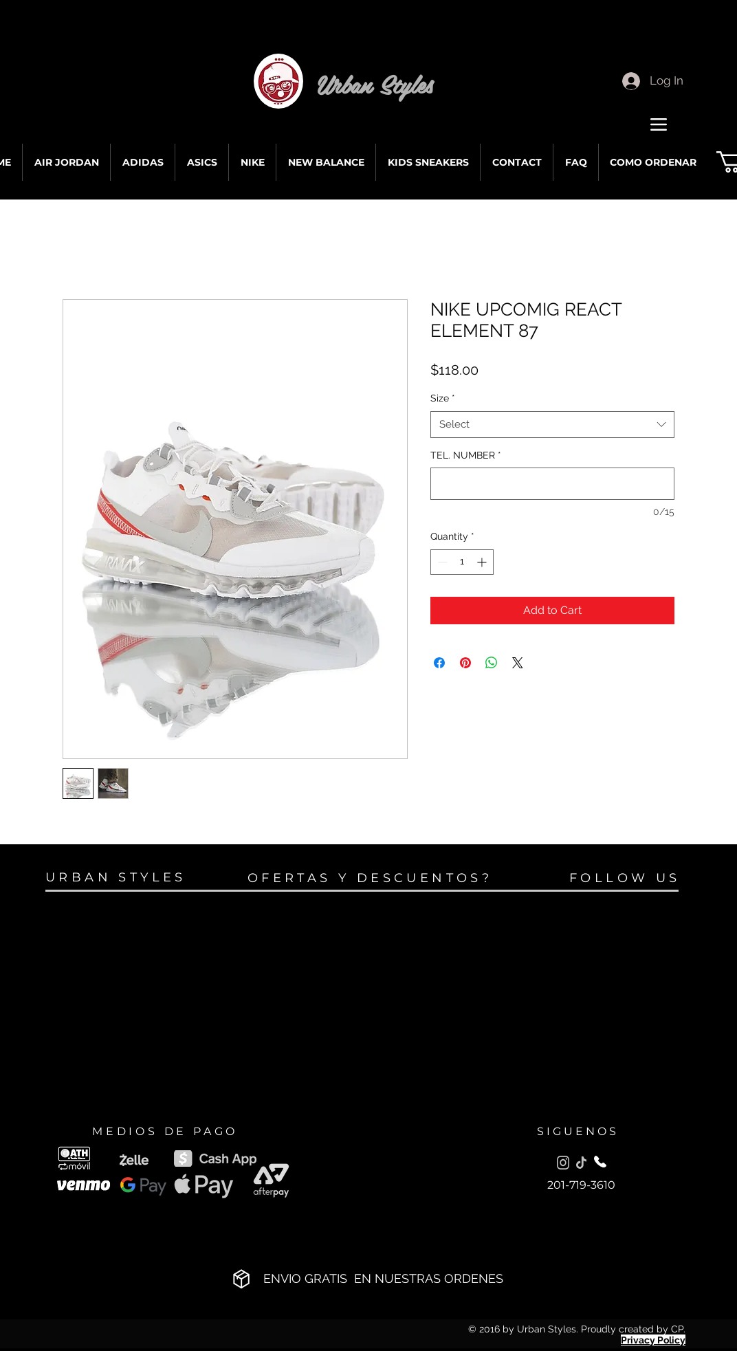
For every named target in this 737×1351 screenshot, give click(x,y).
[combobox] (552, 424)
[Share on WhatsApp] (491, 663)
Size (442, 398)
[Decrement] (441, 562)
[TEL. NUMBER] (552, 484)
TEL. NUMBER (465, 455)
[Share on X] (517, 663)
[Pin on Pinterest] (465, 663)
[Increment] (483, 562)
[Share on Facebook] (439, 663)
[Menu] (658, 124)
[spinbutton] (462, 562)
